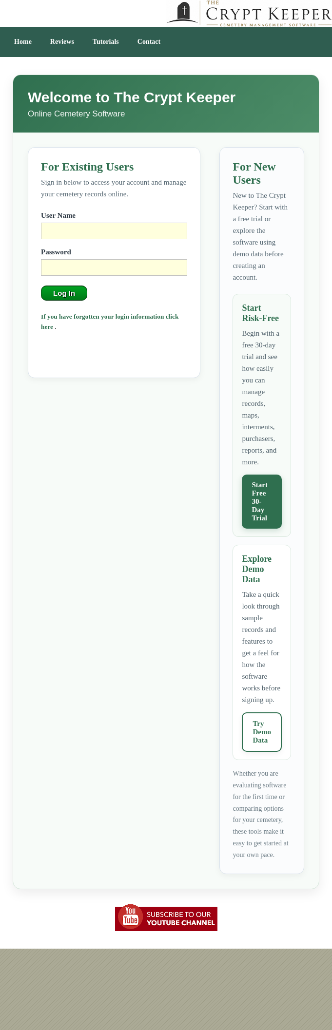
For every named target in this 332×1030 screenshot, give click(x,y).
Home (23, 41)
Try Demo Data (262, 732)
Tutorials (106, 41)
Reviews (62, 41)
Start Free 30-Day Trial (260, 501)
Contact (148, 41)
